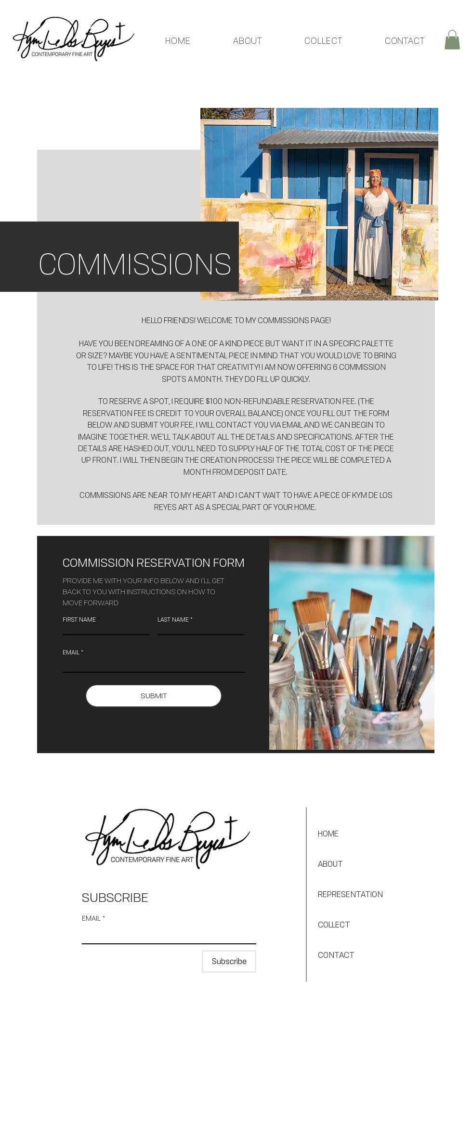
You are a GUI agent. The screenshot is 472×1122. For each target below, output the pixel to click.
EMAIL (71, 652)
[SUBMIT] (153, 695)
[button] (452, 40)
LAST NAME (173, 620)
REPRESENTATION (350, 894)
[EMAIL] (166, 934)
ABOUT (330, 864)
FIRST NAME (79, 620)
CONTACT (336, 955)
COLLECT (334, 924)
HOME (328, 833)
